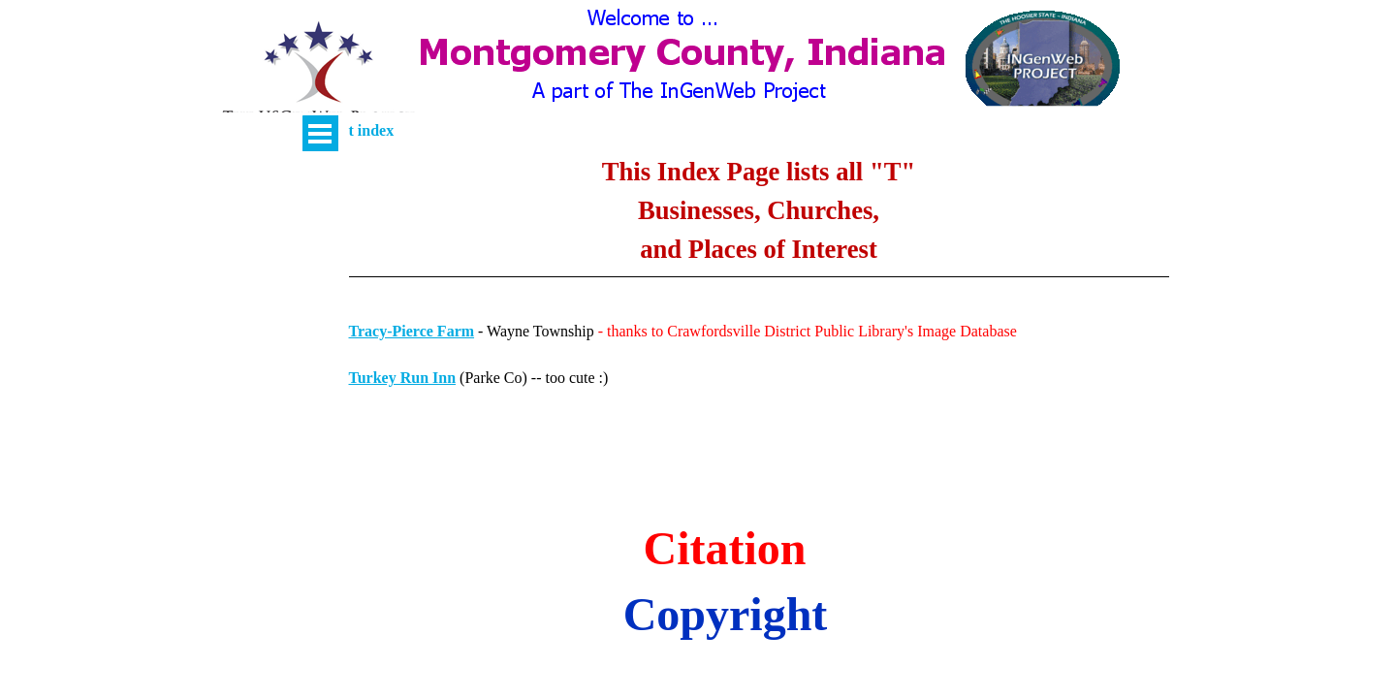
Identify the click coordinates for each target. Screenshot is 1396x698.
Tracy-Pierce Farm (412, 331)
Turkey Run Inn (403, 377)
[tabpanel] (759, 230)
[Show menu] (320, 133)
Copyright (725, 614)
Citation (725, 548)
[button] (318, 73)
